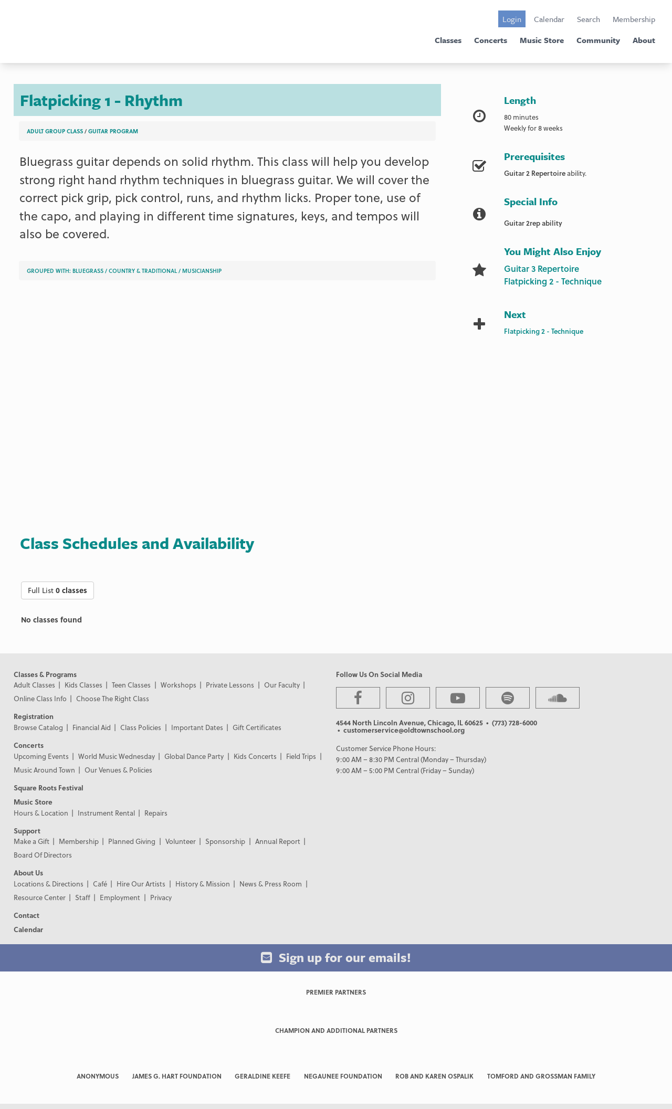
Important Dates (197, 727)
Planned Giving (131, 841)
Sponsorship (225, 841)
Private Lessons (230, 685)
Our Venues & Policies (118, 770)
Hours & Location (41, 813)
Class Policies (140, 727)
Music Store (542, 40)
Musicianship (202, 270)
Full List (57, 590)
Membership (634, 19)
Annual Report (277, 841)
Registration (34, 716)
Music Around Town (44, 770)
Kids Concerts (255, 756)
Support (27, 831)
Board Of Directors (43, 855)
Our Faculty (282, 685)
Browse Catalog (38, 727)
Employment (120, 897)
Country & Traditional (143, 270)
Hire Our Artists (141, 884)
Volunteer (180, 841)
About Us (28, 873)
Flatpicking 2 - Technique (553, 281)
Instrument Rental (106, 813)
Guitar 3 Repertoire (541, 268)
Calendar (549, 19)
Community (598, 40)
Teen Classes (131, 685)
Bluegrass (87, 270)
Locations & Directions (48, 884)
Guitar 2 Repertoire (534, 173)
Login (511, 19)
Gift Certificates (257, 727)
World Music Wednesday (116, 756)
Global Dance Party (194, 756)
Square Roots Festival (48, 788)
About (644, 40)
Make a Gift (31, 841)
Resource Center (40, 897)
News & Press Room (270, 884)
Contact (26, 915)
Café (100, 884)
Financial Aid (91, 727)
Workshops (178, 685)
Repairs (155, 813)
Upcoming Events (41, 756)
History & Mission (202, 884)
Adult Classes (34, 685)
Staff (82, 897)
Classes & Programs (45, 674)
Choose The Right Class (112, 698)
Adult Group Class (55, 131)
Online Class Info (40, 698)
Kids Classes (83, 685)
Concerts (490, 40)
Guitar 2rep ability (533, 223)
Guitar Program (113, 131)
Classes (448, 40)
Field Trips (301, 756)
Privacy (161, 897)
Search (588, 19)
